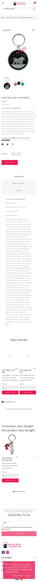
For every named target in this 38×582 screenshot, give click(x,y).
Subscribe (19, 534)
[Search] (19, 8)
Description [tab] (18, 177)
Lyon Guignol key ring (26, 371)
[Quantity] (16, 154)
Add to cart (10, 162)
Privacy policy (18, 576)
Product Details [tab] (19, 183)
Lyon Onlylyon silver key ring (7, 459)
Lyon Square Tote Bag (8, 371)
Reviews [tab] (19, 191)
